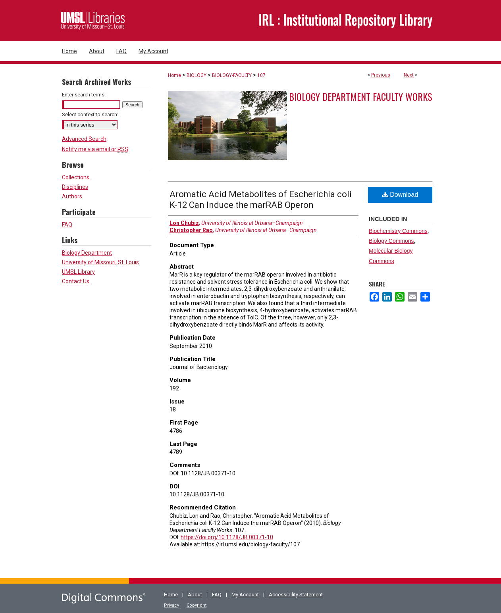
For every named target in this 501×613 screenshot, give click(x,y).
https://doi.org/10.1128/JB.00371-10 (227, 537)
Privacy (171, 605)
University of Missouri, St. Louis (100, 262)
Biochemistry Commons (398, 231)
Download (400, 194)
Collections (75, 177)
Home (174, 75)
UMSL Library (78, 272)
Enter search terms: (84, 95)
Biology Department (87, 253)
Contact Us (75, 281)
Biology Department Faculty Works (360, 96)
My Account (245, 595)
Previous (380, 75)
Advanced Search (84, 139)
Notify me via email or (95, 149)
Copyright (196, 605)
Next (409, 75)
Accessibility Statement (296, 595)
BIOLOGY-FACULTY (232, 75)
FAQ (67, 224)
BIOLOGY (196, 75)
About (195, 595)
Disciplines (75, 187)
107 (261, 75)
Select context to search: (90, 114)
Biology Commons (391, 241)
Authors (72, 196)
